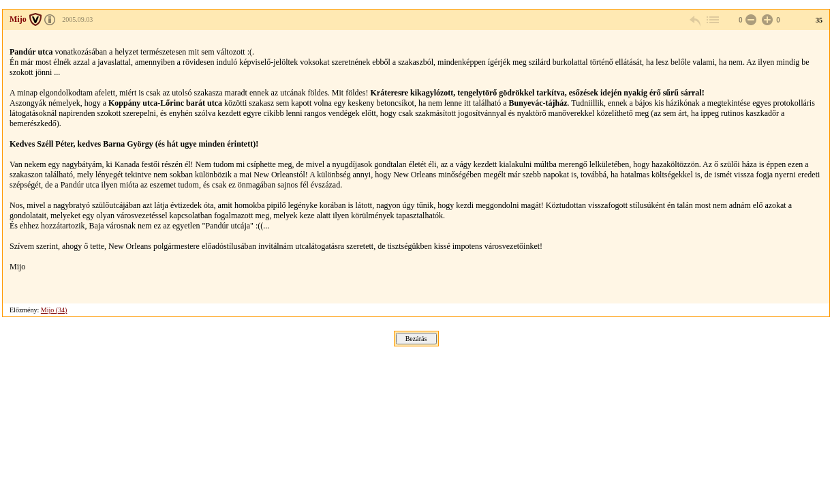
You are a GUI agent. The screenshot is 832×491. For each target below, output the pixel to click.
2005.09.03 (77, 19)
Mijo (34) (54, 310)
